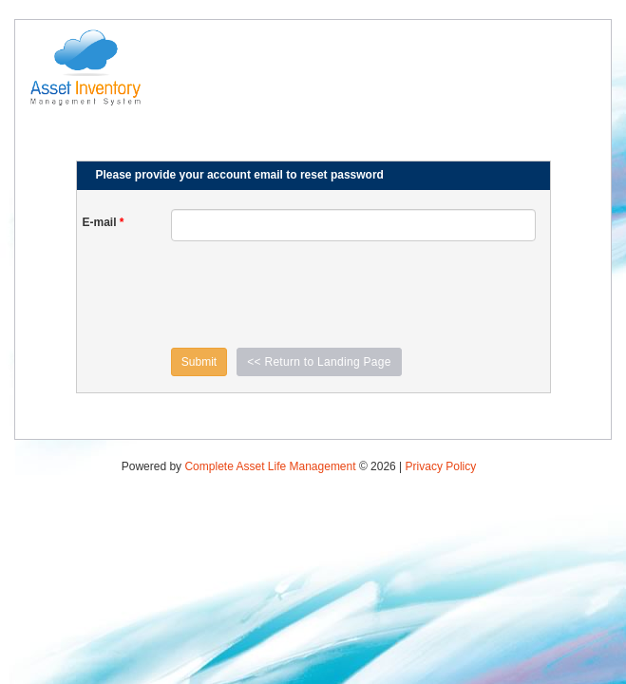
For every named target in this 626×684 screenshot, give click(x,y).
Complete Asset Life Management (269, 466)
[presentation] (315, 294)
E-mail (103, 222)
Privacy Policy (441, 466)
